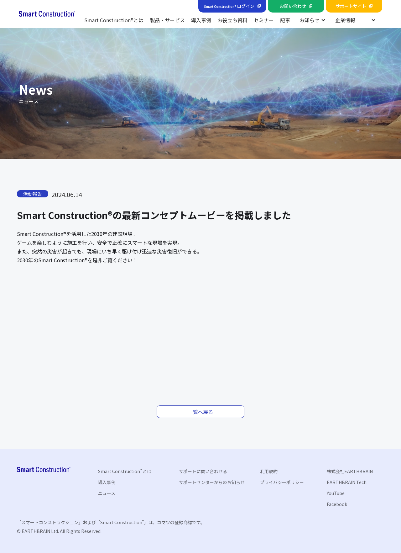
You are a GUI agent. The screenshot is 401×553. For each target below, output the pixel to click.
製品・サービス (167, 20)
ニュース (106, 493)
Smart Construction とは (124, 471)
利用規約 (269, 471)
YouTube (336, 493)
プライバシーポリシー (282, 482)
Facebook (337, 504)
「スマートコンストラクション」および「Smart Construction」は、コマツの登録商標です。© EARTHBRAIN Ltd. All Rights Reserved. (111, 526)
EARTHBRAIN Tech (347, 482)
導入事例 (201, 20)
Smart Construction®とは (113, 20)
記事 (285, 20)
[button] (312, 20)
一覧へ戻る (200, 411)
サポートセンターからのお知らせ (212, 482)
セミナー (264, 20)
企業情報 (345, 20)
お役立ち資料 (232, 20)
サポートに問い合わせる (203, 471)
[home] (47, 14)
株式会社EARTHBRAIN (350, 471)
